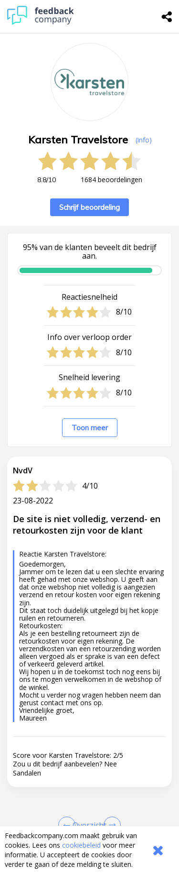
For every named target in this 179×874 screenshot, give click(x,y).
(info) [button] (144, 139)
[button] (89, 731)
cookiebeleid (81, 845)
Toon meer (90, 427)
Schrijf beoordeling (89, 207)
